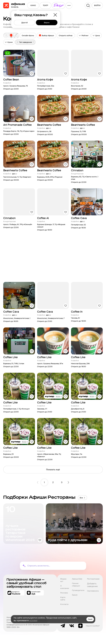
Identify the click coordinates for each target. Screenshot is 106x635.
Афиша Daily (77, 579)
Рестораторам (93, 579)
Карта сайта (63, 598)
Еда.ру (74, 595)
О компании (64, 587)
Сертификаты (93, 591)
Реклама (64, 593)
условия (33, 620)
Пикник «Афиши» (76, 584)
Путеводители (78, 590)
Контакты (64, 604)
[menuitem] (33, 5)
